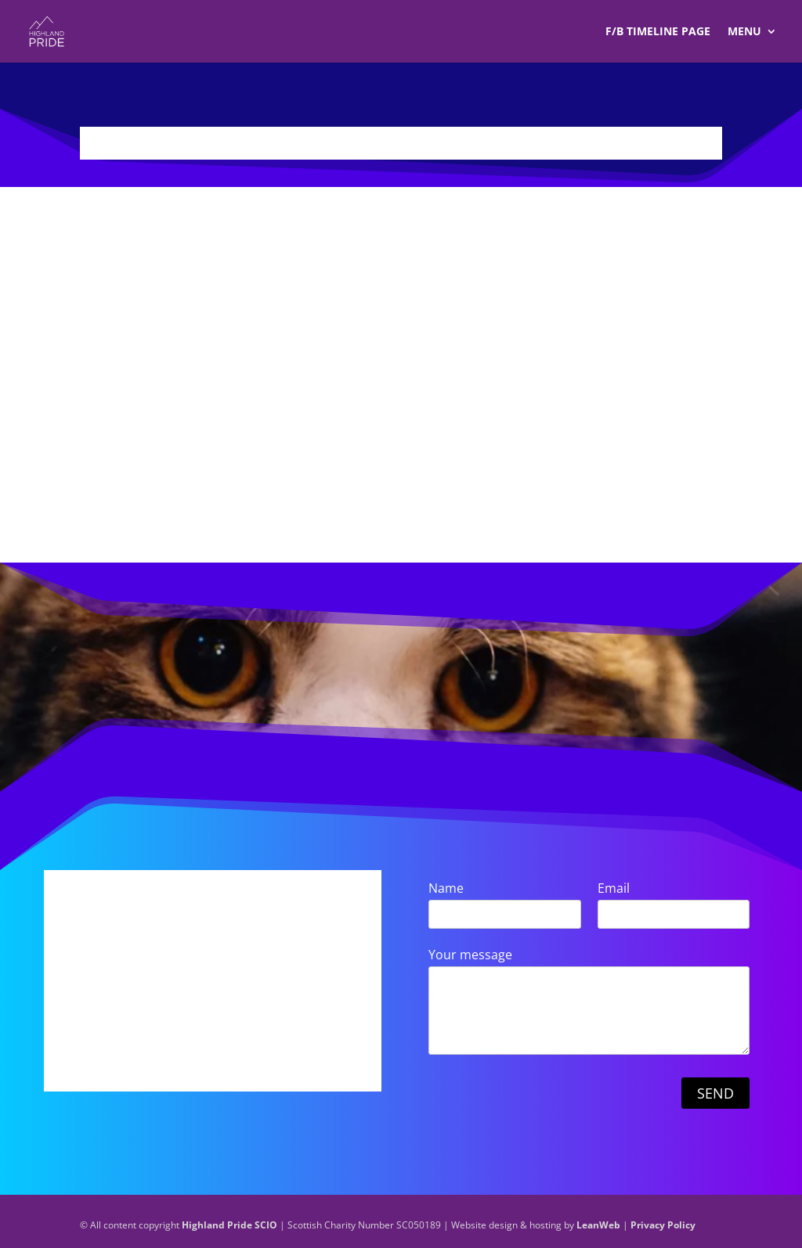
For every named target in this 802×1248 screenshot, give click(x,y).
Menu (744, 32)
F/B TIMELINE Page (657, 32)
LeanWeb (598, 1225)
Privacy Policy (662, 1225)
